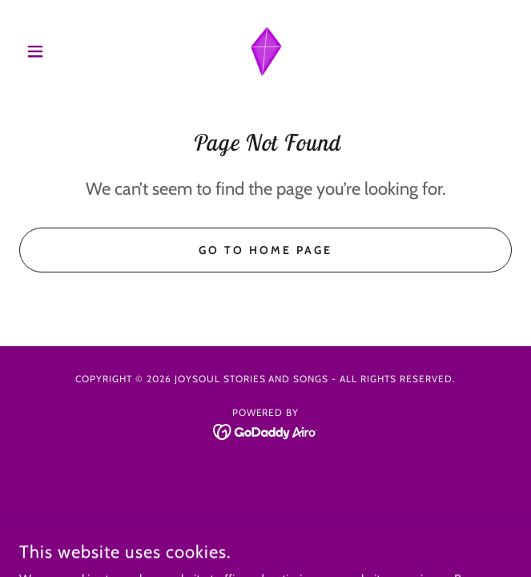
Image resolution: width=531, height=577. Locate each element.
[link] (266, 51)
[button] (56, 51)
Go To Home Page (265, 250)
